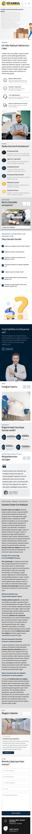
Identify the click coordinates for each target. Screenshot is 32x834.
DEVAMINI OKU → (8, 753)
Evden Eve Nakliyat (9, 227)
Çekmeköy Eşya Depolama (11, 738)
